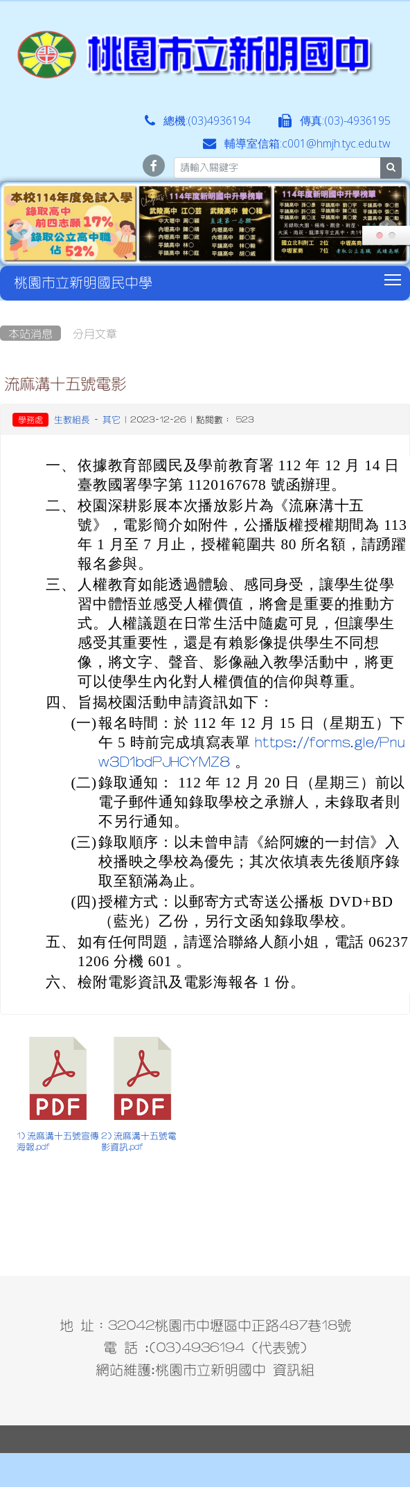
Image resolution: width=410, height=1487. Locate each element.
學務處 (30, 420)
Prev (22, 230)
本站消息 (30, 333)
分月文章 (95, 333)
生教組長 (72, 419)
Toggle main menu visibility (393, 277)
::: (3, 305)
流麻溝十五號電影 (65, 383)
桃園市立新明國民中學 (83, 282)
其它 (111, 419)
